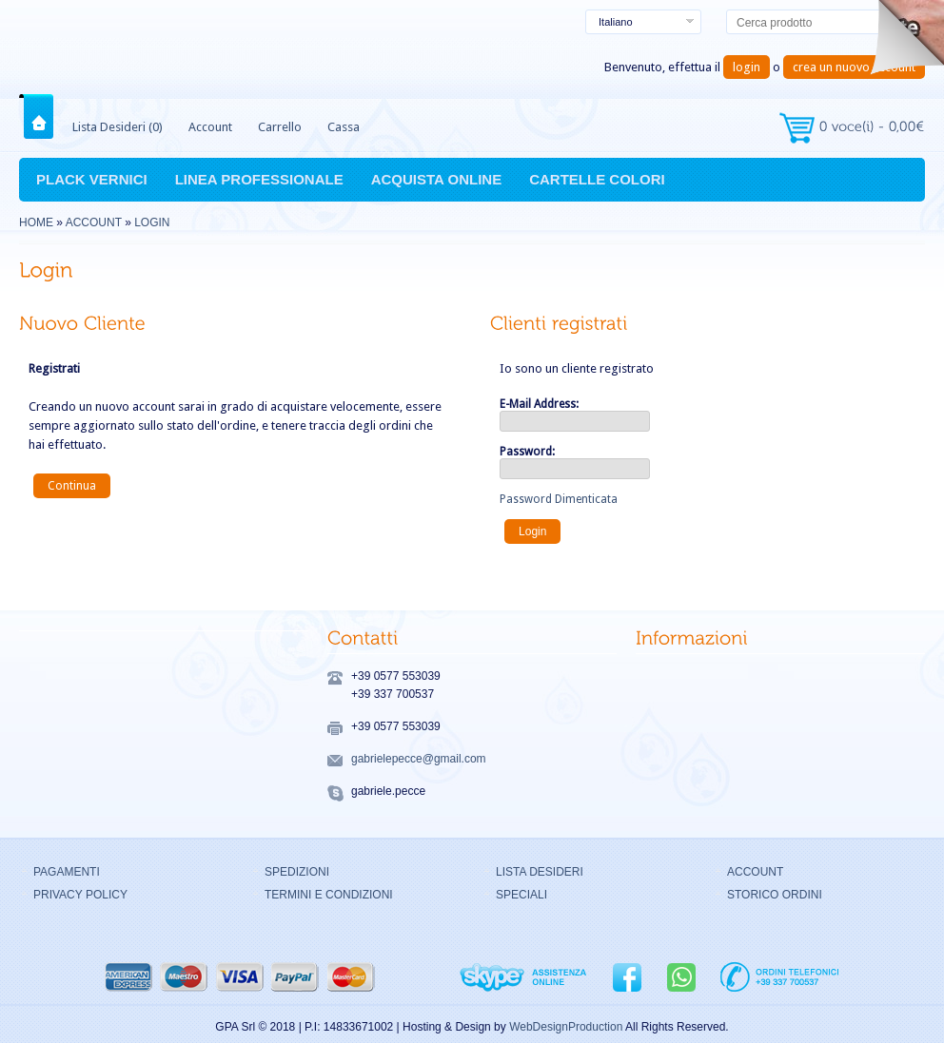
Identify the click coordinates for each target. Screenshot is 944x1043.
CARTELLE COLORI (597, 179)
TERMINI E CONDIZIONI (329, 894)
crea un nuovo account (854, 67)
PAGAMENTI (66, 872)
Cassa (343, 127)
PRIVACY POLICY (80, 894)
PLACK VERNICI (92, 179)
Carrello (280, 127)
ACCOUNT (755, 872)
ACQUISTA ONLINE (436, 179)
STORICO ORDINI (774, 894)
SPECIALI (521, 894)
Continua (72, 486)
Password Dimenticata (559, 499)
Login (151, 222)
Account (210, 127)
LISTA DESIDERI (539, 872)
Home (42, 116)
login (746, 67)
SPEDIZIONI (297, 872)
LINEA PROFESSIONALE (259, 179)
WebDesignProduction (565, 1026)
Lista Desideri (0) (117, 127)
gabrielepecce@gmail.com (418, 758)
